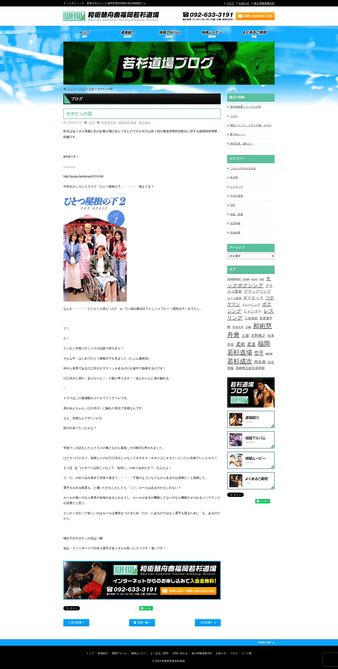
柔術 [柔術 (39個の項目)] (240, 344)
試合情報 (235, 223)
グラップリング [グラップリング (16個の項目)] (257, 291)
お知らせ (244, 3)
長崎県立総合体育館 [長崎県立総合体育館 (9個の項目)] (250, 368)
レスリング (236, 186)
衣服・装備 (236, 214)
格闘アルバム (169, 34)
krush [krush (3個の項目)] (255, 279)
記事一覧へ (142, 622)
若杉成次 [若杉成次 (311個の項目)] (239, 361)
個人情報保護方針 (264, 3)
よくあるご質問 (253, 34)
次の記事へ (208, 622)
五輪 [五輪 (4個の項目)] (248, 327)
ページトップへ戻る (266, 642)
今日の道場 (236, 195)
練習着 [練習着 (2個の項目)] (269, 353)
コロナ (234, 116)
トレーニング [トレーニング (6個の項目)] (251, 304)
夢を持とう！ (238, 134)
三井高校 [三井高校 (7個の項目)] (251, 318)
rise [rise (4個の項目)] (262, 279)
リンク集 (246, 653)
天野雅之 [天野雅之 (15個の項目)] (258, 335)
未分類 (234, 177)
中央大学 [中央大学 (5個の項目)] (238, 327)
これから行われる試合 (243, 168)
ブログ (230, 3)
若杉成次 (145, 122)
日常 (91, 88)
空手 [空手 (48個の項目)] (259, 353)
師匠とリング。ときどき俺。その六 (250, 125)
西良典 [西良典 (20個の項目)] (260, 362)
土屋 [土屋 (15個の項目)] (245, 335)
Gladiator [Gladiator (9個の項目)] (234, 279)
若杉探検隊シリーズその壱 (245, 106)
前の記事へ (76, 622)
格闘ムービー (211, 34)
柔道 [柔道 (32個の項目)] (251, 344)
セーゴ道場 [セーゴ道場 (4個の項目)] (234, 298)
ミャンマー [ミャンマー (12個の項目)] (252, 311)
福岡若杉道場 (127, 122)
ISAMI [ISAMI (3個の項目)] (246, 279)
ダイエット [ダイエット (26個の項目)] (253, 297)
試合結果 (235, 232)
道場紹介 (127, 34)
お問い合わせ (180, 653)
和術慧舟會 (108, 122)
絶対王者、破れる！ (241, 143)
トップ (84, 34)
